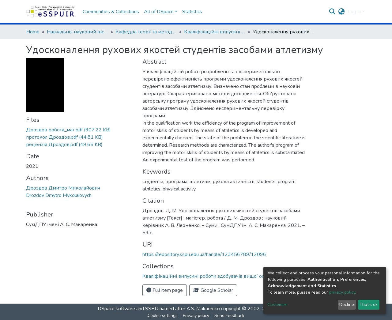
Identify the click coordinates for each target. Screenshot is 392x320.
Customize (278, 304)
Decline (346, 304)
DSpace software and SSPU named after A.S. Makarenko (159, 308)
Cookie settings (163, 315)
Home (33, 31)
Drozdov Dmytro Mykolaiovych (59, 195)
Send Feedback (229, 315)
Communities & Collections (111, 11)
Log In (354, 11)
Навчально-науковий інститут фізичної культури (77, 31)
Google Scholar (213, 290)
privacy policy (342, 292)
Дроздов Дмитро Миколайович (63, 188)
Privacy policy (196, 315)
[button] (342, 11)
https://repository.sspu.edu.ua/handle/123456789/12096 (204, 254)
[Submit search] (332, 12)
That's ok (369, 304)
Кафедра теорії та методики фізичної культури (146, 31)
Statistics (192, 11)
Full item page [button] (164, 290)
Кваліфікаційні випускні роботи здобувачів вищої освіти (214, 31)
